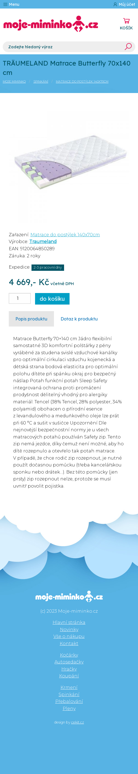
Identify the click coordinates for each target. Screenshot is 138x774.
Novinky (69, 629)
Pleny (69, 708)
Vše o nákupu (69, 636)
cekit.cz (77, 722)
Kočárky (69, 655)
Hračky (69, 669)
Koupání (69, 676)
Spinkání (40, 81)
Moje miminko (14, 81)
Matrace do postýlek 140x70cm (82, 81)
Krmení (69, 687)
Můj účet (124, 4)
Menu (11, 4)
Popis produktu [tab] (31, 319)
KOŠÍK (126, 28)
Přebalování (69, 701)
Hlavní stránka (69, 622)
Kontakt (69, 643)
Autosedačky (69, 662)
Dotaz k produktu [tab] (79, 319)
